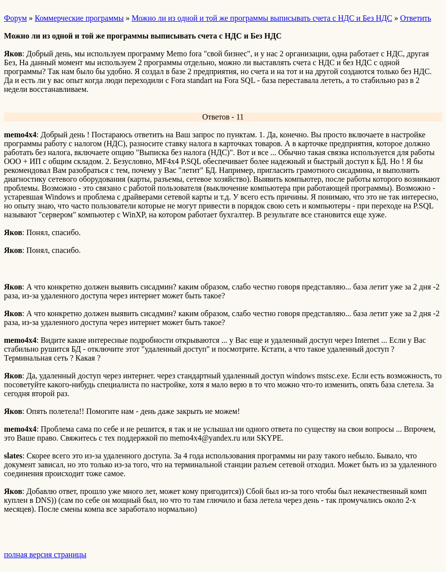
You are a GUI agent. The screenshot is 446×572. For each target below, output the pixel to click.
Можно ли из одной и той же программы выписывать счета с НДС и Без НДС (262, 18)
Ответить (415, 18)
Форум (15, 18)
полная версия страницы (45, 554)
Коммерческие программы (79, 18)
